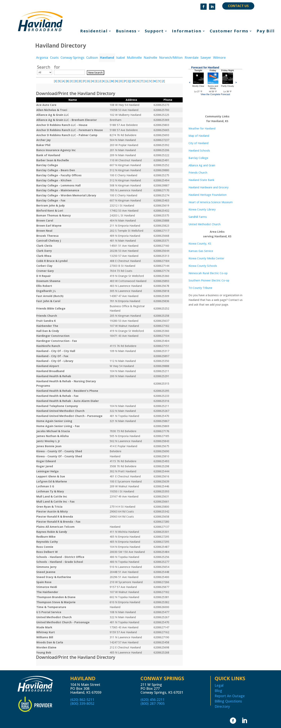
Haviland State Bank (201, 180)
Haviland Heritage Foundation (208, 195)
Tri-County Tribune (200, 288)
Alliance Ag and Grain (202, 165)
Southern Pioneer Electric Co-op (209, 280)
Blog (218, 690)
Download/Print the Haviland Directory (75, 93)
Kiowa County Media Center (206, 258)
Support (154, 32)
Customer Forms (229, 32)
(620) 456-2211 (152, 699)
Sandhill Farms (198, 217)
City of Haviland (198, 143)
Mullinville (134, 57)
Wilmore (219, 57)
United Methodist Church (205, 224)
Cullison (92, 57)
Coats (54, 57)
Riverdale (191, 57)
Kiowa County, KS (200, 243)
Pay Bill (266, 32)
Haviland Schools (199, 150)
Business (126, 32)
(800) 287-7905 (152, 703)
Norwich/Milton (171, 57)
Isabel (120, 57)
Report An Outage (230, 695)
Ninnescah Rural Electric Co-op (208, 273)
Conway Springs (72, 57)
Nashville (150, 57)
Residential (94, 32)
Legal (219, 685)
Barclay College (198, 158)
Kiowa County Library (202, 209)
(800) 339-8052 (82, 703)
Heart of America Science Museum (211, 202)
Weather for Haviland (202, 128)
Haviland (107, 57)
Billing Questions (228, 701)
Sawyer (205, 57)
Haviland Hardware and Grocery (209, 187)
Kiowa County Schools (203, 266)
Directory (222, 706)
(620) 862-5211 (82, 699)
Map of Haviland (199, 135)
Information (187, 32)
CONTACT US (238, 6)
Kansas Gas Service (201, 251)
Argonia (42, 57)
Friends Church (198, 172)
